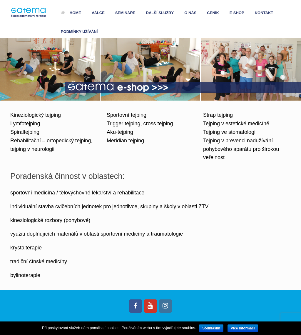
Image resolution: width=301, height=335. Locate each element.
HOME (71, 13)
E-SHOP (237, 13)
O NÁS (190, 13)
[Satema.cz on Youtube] (150, 306)
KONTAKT (264, 13)
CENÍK (213, 13)
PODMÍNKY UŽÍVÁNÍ (79, 31)
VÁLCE (98, 13)
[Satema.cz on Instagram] (165, 306)
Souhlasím (211, 328)
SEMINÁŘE (125, 13)
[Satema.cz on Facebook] (135, 306)
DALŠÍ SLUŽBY (160, 13)
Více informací (243, 328)
